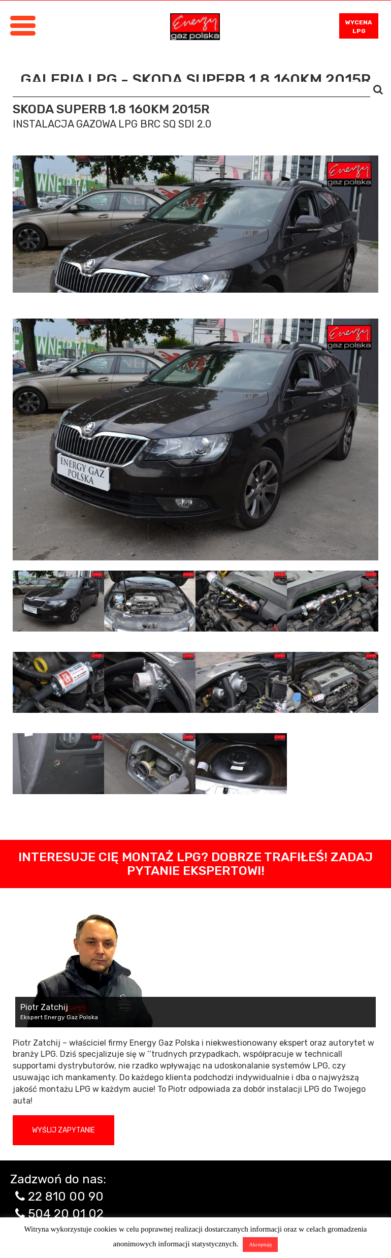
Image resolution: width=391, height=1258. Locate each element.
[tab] (58, 601)
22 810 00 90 (66, 1196)
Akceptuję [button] (260, 1244)
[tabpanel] (195, 439)
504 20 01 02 (66, 1214)
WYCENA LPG (358, 27)
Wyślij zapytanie (63, 1130)
